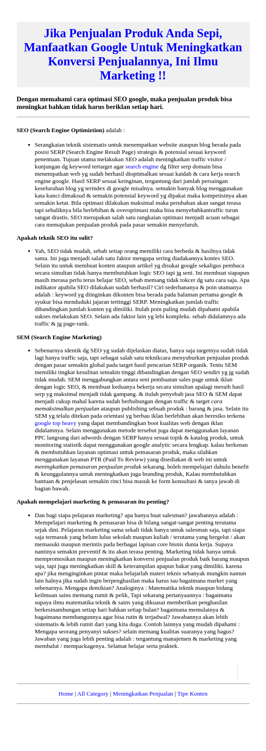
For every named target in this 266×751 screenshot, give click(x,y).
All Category (92, 693)
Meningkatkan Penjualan (143, 693)
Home (66, 693)
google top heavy (56, 423)
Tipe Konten (192, 693)
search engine (142, 166)
